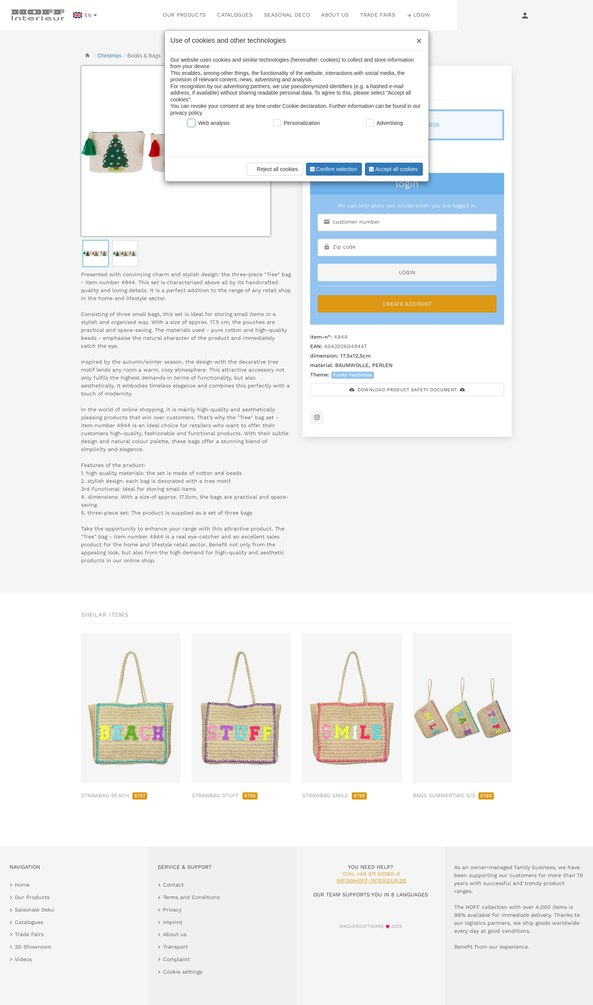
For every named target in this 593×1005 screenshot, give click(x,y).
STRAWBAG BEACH (114, 795)
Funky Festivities (352, 375)
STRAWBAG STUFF (225, 795)
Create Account (407, 304)
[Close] (417, 38)
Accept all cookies (393, 169)
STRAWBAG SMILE (334, 795)
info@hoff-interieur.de (372, 880)
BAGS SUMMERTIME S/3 (453, 795)
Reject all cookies (273, 169)
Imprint (172, 922)
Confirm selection (333, 169)
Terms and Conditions (191, 897)
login (407, 272)
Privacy (172, 910)
